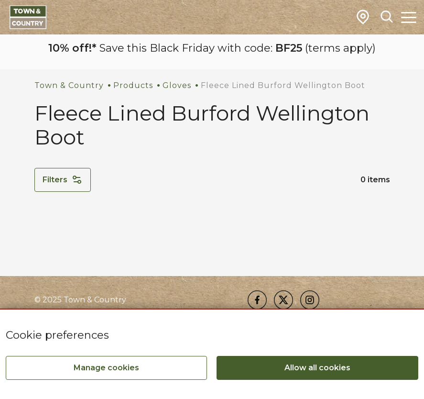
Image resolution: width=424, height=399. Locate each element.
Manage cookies (106, 367)
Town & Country (69, 85)
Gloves (177, 85)
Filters (63, 180)
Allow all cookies (317, 367)
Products (133, 85)
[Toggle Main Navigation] (408, 17)
